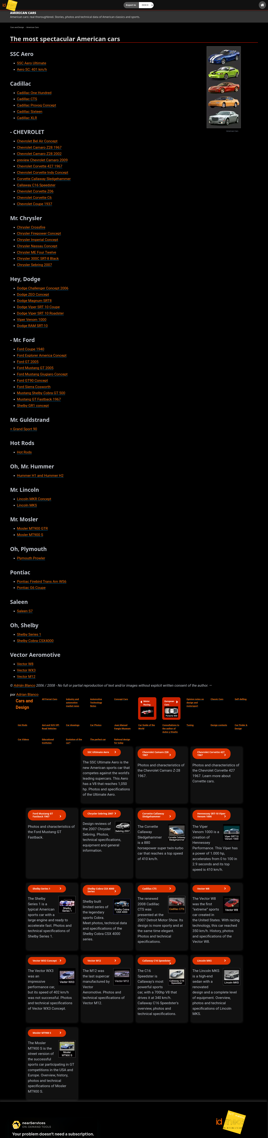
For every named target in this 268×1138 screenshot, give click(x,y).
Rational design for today (122, 741)
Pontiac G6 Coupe (31, 588)
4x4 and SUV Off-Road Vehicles (51, 727)
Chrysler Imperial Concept (37, 240)
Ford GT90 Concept (32, 380)
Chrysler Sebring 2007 (34, 265)
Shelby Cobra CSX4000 (35, 641)
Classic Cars (217, 699)
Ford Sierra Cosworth (34, 387)
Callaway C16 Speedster (36, 185)
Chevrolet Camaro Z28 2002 (39, 154)
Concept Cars (121, 699)
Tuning (189, 725)
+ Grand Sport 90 (23, 429)
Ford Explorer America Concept (41, 355)
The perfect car (98, 739)
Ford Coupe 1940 (30, 349)
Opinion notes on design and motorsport (195, 702)
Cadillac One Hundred (34, 93)
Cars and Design (24, 704)
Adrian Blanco (27, 694)
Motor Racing (147, 708)
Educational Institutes (48, 741)
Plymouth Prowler (31, 558)
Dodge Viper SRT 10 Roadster (40, 313)
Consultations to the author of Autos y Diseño (170, 728)
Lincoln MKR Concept (34, 499)
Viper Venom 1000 (31, 320)
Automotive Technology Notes (96, 702)
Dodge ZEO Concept (33, 294)
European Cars (171, 709)
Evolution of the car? (74, 741)
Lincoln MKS (27, 505)
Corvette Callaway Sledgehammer (44, 179)
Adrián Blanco (24, 685)
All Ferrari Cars (49, 699)
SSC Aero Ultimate (31, 63)
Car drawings (72, 725)
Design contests (219, 725)
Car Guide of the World (146, 727)
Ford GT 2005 (27, 362)
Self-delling (240, 699)
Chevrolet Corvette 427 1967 (39, 166)
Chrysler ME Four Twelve (36, 252)
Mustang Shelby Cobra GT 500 (41, 393)
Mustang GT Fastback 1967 (39, 399)
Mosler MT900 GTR (32, 528)
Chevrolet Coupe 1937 (34, 204)
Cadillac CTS (27, 99)
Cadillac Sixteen (29, 112)
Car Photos (95, 725)
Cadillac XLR (27, 118)
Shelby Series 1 (29, 634)
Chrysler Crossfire (31, 227)
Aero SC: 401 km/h (32, 69)
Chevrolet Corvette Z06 (35, 191)
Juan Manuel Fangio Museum (122, 727)
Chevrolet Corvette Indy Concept (42, 172)
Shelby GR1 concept (33, 406)
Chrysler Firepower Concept (39, 233)
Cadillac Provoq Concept (36, 105)
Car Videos (23, 739)
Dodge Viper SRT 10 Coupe (38, 307)
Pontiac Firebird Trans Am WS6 (41, 581)
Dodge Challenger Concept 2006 (42, 288)
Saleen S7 (25, 611)
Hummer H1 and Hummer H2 (40, 476)
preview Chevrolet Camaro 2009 (42, 160)
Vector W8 (25, 664)
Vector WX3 (26, 670)
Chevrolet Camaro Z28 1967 (39, 147)
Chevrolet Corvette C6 (34, 198)
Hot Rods (24, 452)
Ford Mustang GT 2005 (35, 368)
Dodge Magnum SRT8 (34, 301)
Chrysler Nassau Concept (37, 246)
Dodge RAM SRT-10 (32, 326)
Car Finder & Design (241, 727)
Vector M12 (26, 677)
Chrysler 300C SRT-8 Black (38, 258)
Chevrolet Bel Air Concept (37, 141)
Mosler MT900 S (30, 535)
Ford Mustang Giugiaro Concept (42, 374)
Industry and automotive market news (72, 702)
